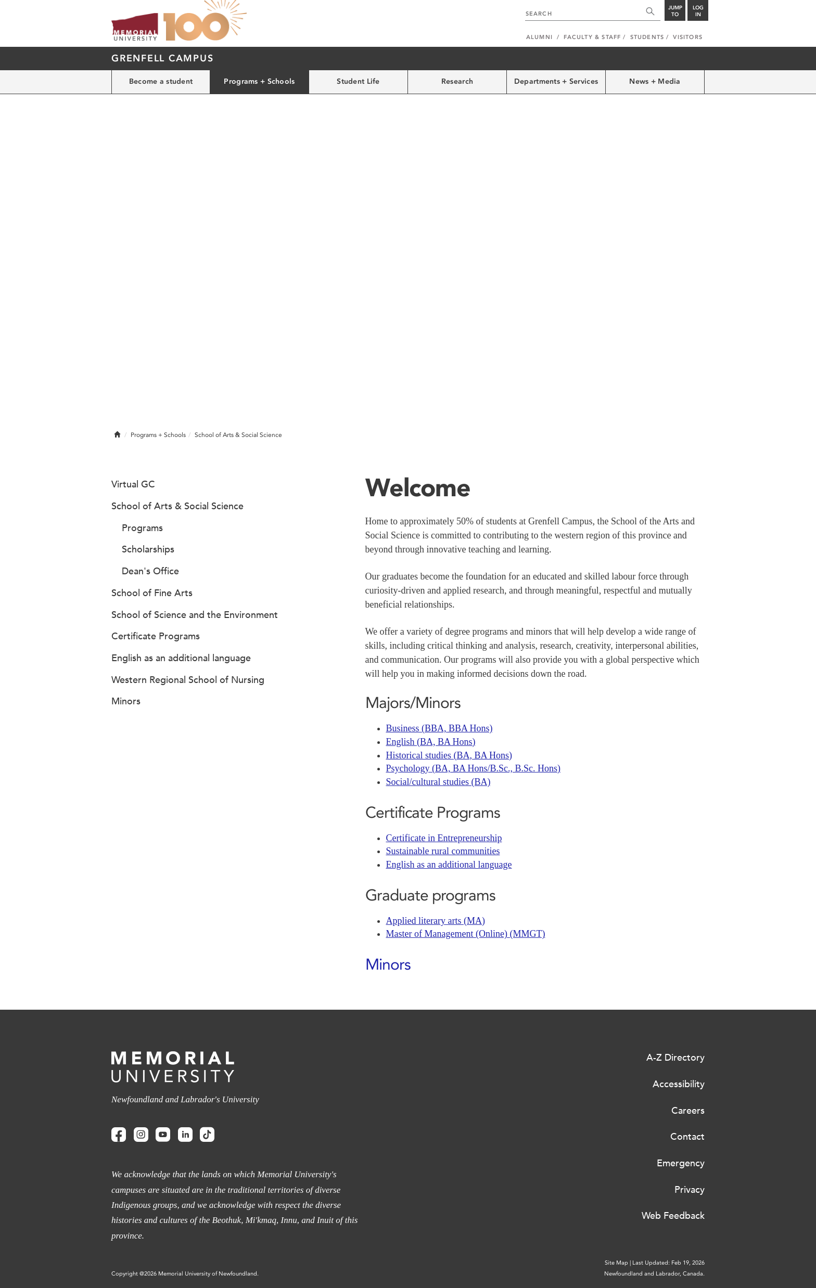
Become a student (161, 81)
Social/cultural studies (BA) (438, 782)
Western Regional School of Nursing (187, 680)
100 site (205, 21)
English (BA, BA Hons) (431, 742)
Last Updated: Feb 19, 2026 (668, 1262)
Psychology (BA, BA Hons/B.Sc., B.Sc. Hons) (473, 768)
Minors (388, 964)
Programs (142, 528)
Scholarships (148, 549)
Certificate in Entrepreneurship (444, 838)
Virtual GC (133, 484)
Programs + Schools (259, 81)
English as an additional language (449, 864)
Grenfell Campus (162, 58)
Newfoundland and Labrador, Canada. (654, 1273)
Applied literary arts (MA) (435, 921)
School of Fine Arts (152, 593)
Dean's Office (150, 571)
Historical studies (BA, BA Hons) (449, 755)
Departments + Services (556, 81)
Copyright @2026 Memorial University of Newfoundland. (185, 1273)
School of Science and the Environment (194, 615)
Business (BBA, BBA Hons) (439, 728)
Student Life (358, 81)
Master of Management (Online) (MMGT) (465, 934)
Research (457, 81)
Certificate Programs (155, 636)
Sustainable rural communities (443, 851)
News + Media (654, 81)
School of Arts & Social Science (177, 506)
